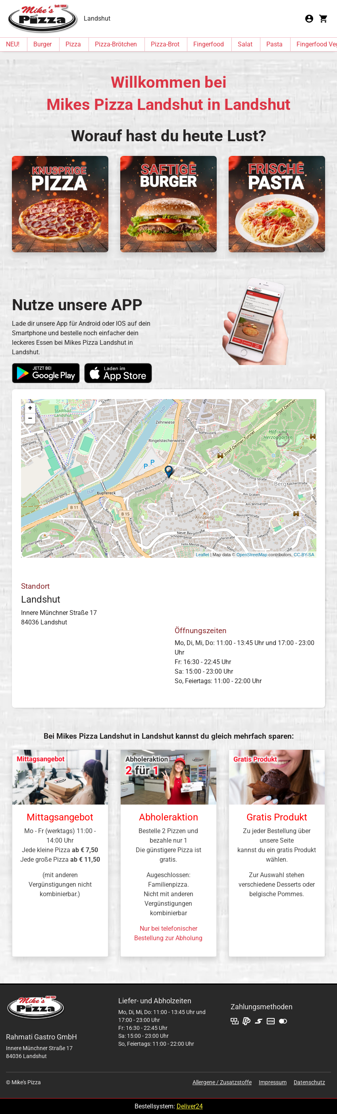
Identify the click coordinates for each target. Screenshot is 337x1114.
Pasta (274, 44)
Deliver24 (190, 1106)
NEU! (12, 44)
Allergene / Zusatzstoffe (222, 1082)
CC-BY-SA (304, 554)
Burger (42, 44)
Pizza (73, 44)
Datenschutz (309, 1082)
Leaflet (202, 554)
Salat (245, 44)
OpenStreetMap (252, 554)
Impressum (273, 1082)
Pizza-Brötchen (116, 44)
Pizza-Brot (165, 44)
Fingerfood (208, 44)
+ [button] (30, 408)
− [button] (30, 418)
